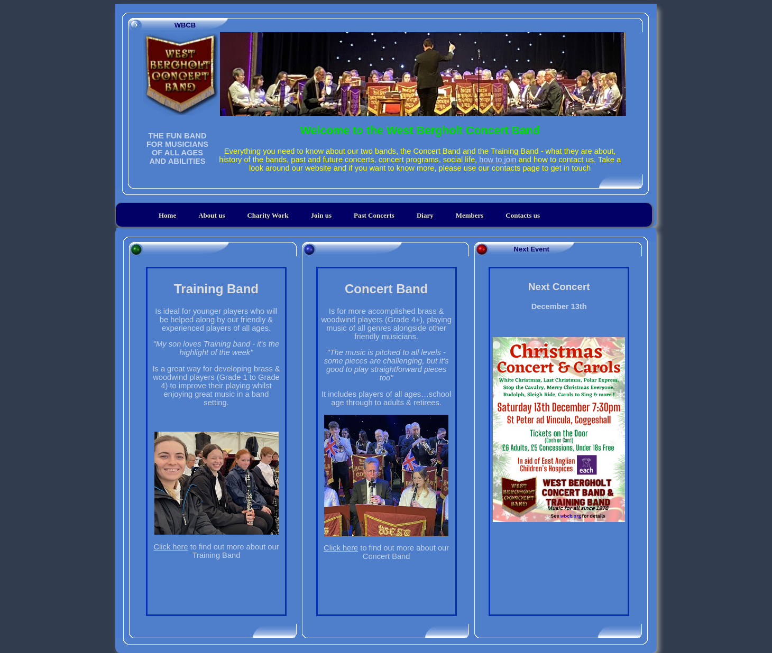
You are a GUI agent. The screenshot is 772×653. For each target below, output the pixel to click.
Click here (170, 547)
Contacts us (523, 215)
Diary (425, 215)
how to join (497, 159)
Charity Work (267, 215)
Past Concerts (374, 215)
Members (470, 215)
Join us (321, 215)
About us (211, 215)
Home (167, 215)
